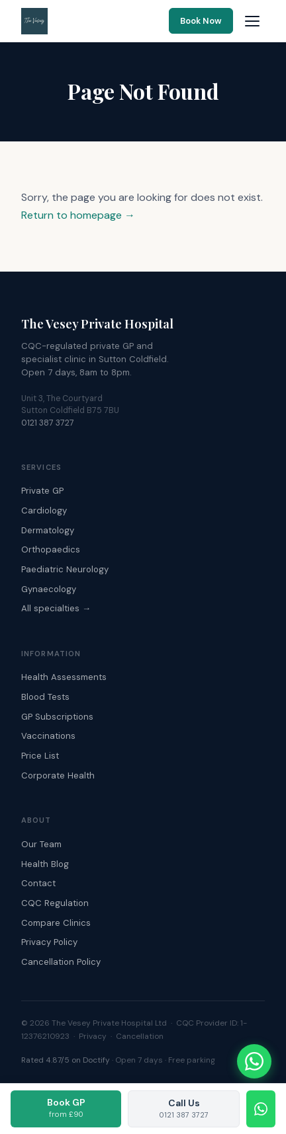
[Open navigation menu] (252, 21)
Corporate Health (58, 775)
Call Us (184, 1108)
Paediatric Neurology (65, 569)
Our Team (41, 844)
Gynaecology (48, 589)
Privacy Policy (49, 942)
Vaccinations (48, 735)
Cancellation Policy (61, 961)
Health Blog (45, 864)
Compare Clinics (56, 922)
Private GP (42, 490)
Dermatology (47, 530)
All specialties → (56, 608)
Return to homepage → (78, 215)
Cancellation (140, 1036)
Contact (38, 883)
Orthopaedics (50, 549)
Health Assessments (64, 677)
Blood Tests (45, 696)
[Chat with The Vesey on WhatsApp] (254, 1061)
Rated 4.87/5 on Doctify (65, 1060)
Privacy (93, 1036)
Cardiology (44, 510)
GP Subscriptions (57, 716)
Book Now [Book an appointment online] (201, 20)
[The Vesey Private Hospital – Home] (34, 21)
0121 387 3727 (47, 423)
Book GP (66, 1107)
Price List (40, 755)
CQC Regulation (55, 903)
